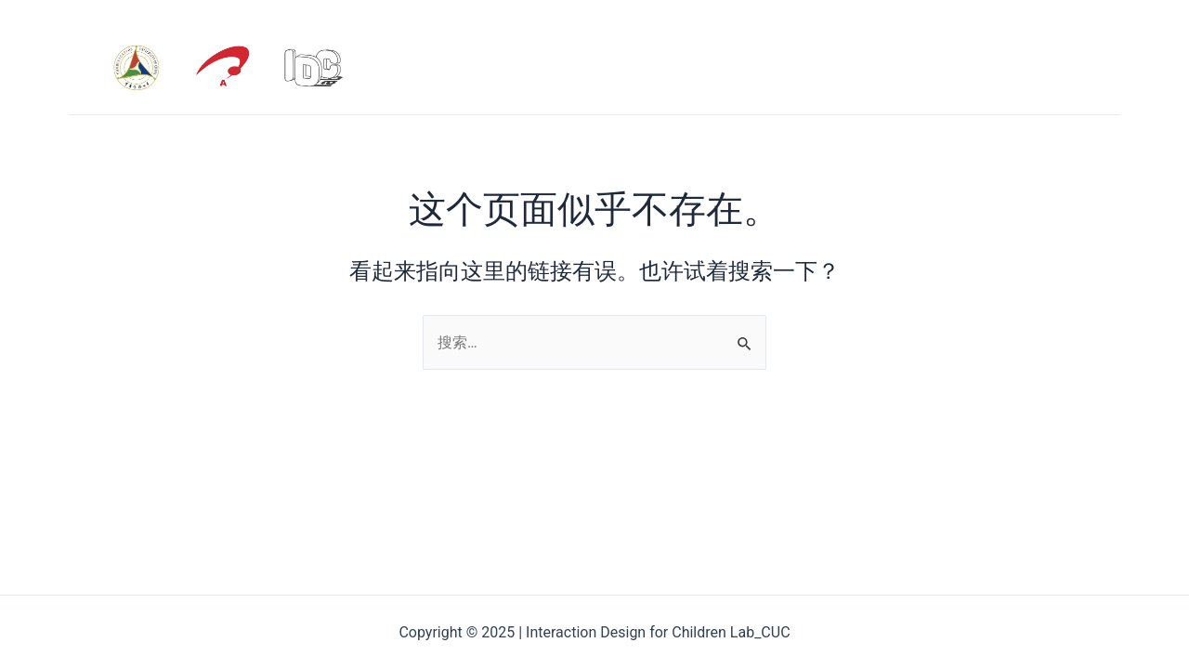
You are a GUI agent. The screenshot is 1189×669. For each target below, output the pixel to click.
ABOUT (838, 67)
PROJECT (1053, 67)
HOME (761, 67)
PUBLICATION (941, 67)
